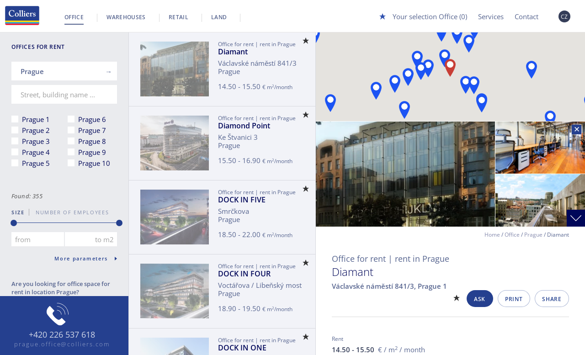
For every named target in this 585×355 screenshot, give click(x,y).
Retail (178, 17)
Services (491, 16)
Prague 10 (94, 163)
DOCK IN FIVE (242, 200)
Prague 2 (36, 130)
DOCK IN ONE (242, 348)
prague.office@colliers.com (62, 344)
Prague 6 (92, 119)
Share (551, 299)
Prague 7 (92, 130)
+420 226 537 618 (62, 335)
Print (513, 299)
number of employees (69, 212)
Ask (479, 299)
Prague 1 (36, 119)
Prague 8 (92, 141)
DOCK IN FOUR (244, 274)
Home (492, 234)
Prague (533, 234)
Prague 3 (36, 141)
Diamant (233, 52)
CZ (564, 17)
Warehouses (126, 17)
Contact (526, 16)
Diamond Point (244, 126)
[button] (330, 103)
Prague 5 (36, 163)
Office (74, 17)
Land (219, 17)
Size (18, 212)
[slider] (14, 223)
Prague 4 (36, 152)
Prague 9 (92, 152)
